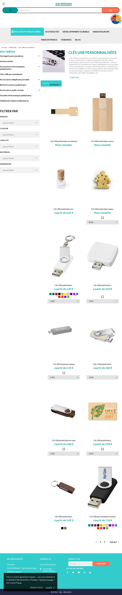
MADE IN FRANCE (49, 39)
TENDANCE (66, 39)
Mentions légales (14, 572)
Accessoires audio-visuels (12, 90)
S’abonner (101, 564)
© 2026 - (55, 592)
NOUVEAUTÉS (52, 31)
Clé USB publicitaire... (64, 285)
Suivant (115, 542)
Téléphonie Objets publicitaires (14, 101)
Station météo (6, 61)
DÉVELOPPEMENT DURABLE (76, 31)
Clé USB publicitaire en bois (63, 440)
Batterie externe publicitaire (13, 85)
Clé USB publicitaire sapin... (102, 209)
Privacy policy (36, 588)
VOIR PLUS (74, 77)
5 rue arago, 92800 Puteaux (48, 570)
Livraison (11, 564)
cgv (60, 592)
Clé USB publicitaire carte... (102, 141)
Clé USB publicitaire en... (63, 209)
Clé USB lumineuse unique (64, 364)
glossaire (67, 592)
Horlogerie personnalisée (11, 56)
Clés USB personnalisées (11, 74)
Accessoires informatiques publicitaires (12, 67)
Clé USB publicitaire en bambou (63, 141)
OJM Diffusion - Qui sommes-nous (22, 568)
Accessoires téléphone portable (14, 79)
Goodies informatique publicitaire (15, 95)
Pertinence (55, 84)
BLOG (78, 39)
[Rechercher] (68, 10)
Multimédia (7, 51)
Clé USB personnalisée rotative (103, 516)
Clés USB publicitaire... (102, 364)
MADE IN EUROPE (101, 31)
